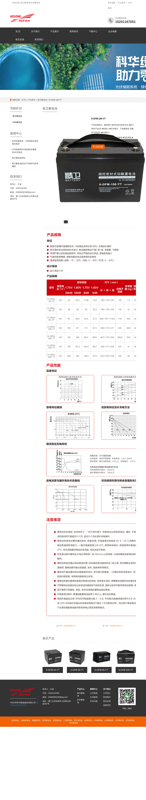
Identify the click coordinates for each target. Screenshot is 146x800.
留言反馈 (20, 39)
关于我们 (35, 31)
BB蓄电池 (88, 720)
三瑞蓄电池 (67, 720)
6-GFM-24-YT (52, 670)
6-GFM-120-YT (116, 626)
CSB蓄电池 (98, 720)
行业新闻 (94, 697)
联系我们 (39, 39)
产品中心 (81, 689)
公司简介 (107, 693)
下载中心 (93, 31)
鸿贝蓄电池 (73, 723)
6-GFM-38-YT (77, 670)
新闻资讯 (74, 31)
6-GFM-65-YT (69, 626)
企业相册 (112, 31)
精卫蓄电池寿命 (18, 158)
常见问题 (94, 701)
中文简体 (121, 3)
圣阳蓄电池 (57, 720)
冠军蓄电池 (130, 720)
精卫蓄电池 (42, 100)
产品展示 (54, 31)
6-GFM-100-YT (126, 670)
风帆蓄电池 (36, 720)
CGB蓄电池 (108, 720)
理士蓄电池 (78, 720)
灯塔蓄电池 (119, 720)
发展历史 (107, 705)
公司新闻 (94, 693)
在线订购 (98, 147)
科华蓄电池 (17, 122)
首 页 (18, 31)
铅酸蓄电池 (25, 720)
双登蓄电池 (46, 720)
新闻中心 (94, 689)
